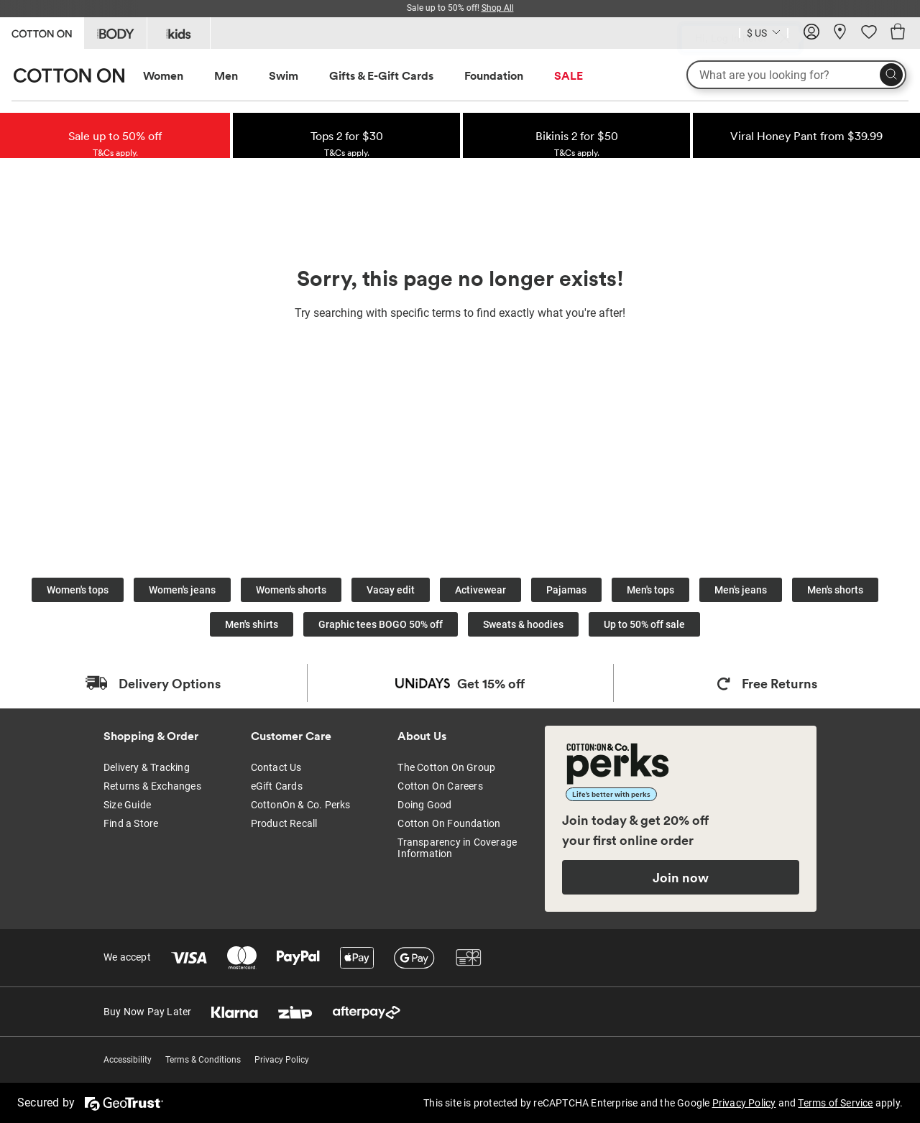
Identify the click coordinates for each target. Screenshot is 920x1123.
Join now (681, 877)
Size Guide (127, 804)
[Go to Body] (115, 33)
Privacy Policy (281, 1060)
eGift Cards (277, 786)
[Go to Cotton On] (41, 32)
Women (163, 75)
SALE (568, 75)
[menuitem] (176, 76)
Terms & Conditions (203, 1060)
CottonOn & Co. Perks (301, 804)
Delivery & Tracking (147, 767)
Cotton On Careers (439, 786)
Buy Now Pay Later (147, 1011)
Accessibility (128, 1060)
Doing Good (424, 804)
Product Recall (284, 823)
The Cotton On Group (446, 767)
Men (226, 75)
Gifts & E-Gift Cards (381, 75)
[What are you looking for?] (796, 75)
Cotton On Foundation (448, 823)
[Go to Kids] (178, 33)
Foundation (493, 75)
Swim (283, 75)
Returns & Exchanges (152, 786)
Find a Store (131, 823)
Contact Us (276, 767)
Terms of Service (835, 1103)
